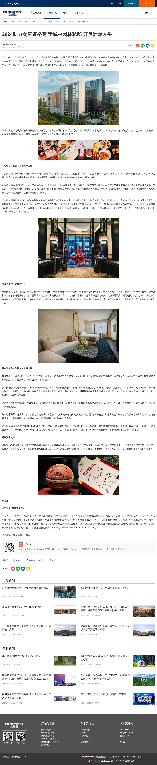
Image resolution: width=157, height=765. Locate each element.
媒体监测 (147, 3)
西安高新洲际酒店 (9, 44)
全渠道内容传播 (47, 733)
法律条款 (6, 757)
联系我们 (78, 12)
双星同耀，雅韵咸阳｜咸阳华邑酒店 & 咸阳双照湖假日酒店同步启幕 (105, 628)
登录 (120, 3)
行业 (35, 21)
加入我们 (84, 736)
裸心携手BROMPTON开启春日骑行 (21, 656)
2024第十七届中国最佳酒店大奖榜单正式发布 (105, 588)
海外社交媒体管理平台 (50, 742)
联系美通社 (126, 723)
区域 (43, 21)
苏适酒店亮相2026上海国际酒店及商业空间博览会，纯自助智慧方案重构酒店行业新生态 (26, 677)
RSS (25, 757)
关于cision (85, 733)
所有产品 (45, 745)
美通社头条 (53, 21)
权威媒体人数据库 (48, 739)
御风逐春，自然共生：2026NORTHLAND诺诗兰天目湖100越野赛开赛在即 (105, 677)
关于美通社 (87, 723)
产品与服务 (35, 12)
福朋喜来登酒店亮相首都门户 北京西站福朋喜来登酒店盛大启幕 (26, 696)
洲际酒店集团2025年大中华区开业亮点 (23, 607)
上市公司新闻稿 (83, 21)
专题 (27, 21)
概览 (6, 21)
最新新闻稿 (16, 21)
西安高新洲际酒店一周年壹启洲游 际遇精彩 (25, 588)
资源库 (66, 12)
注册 (112, 3)
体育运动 (42, 560)
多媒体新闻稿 (67, 21)
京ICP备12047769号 (126, 761)
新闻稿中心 (52, 12)
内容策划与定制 (47, 730)
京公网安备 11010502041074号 (102, 761)
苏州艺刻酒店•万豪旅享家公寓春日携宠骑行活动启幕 (105, 658)
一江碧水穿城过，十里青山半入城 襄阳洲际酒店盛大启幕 (26, 628)
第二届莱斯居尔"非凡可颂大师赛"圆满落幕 (103, 694)
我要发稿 (131, 3)
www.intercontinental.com (83, 527)
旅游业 (52, 560)
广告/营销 (15, 560)
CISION (130, 757)
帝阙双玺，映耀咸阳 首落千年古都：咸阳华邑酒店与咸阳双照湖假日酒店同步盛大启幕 (105, 609)
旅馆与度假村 (29, 560)
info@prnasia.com (127, 733)
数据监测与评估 (47, 736)
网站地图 (16, 757)
